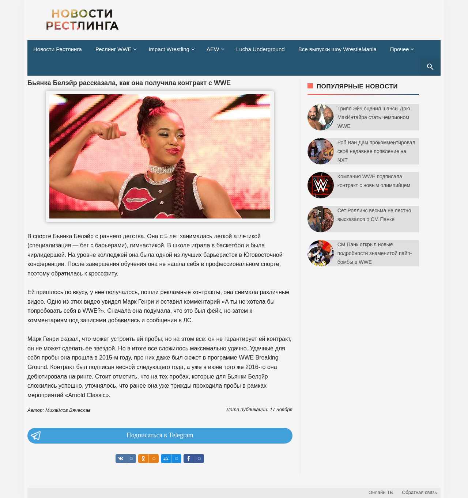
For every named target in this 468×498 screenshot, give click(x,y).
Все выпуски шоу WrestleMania (337, 49)
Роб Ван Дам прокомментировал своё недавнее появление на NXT (376, 151)
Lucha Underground (260, 49)
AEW (213, 49)
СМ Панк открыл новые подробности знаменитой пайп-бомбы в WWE (374, 253)
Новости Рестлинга (57, 49)
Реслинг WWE (113, 49)
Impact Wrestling (168, 49)
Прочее (399, 49)
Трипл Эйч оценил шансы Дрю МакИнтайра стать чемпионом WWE (373, 117)
